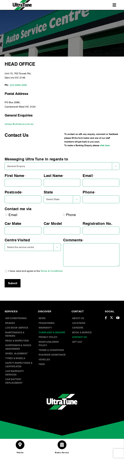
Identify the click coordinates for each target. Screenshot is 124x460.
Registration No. (97, 223)
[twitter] (111, 317)
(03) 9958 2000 (18, 85)
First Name (15, 175)
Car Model (53, 223)
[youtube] (117, 317)
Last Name (54, 175)
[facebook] (106, 317)
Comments (73, 240)
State (48, 192)
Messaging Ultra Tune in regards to (36, 159)
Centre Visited (17, 240)
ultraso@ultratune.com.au (19, 124)
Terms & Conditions (51, 270)
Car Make (13, 223)
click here (104, 145)
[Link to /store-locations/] (20, 444)
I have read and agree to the (35, 270)
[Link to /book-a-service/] (62, 444)
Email (88, 175)
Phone (89, 192)
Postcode (14, 192)
